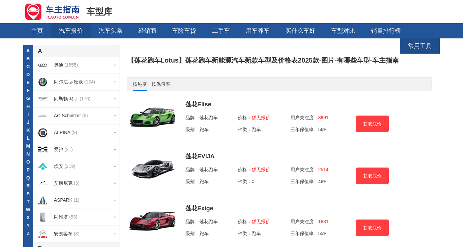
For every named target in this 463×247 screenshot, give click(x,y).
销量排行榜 (386, 30)
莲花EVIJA (200, 156)
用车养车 (258, 30)
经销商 (147, 30)
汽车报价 (71, 30)
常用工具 (420, 46)
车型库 (99, 12)
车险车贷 (184, 30)
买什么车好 (300, 30)
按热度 (140, 84)
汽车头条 (111, 30)
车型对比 (343, 30)
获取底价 (372, 123)
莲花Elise (198, 104)
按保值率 (161, 84)
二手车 (221, 30)
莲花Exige (199, 208)
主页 (37, 30)
